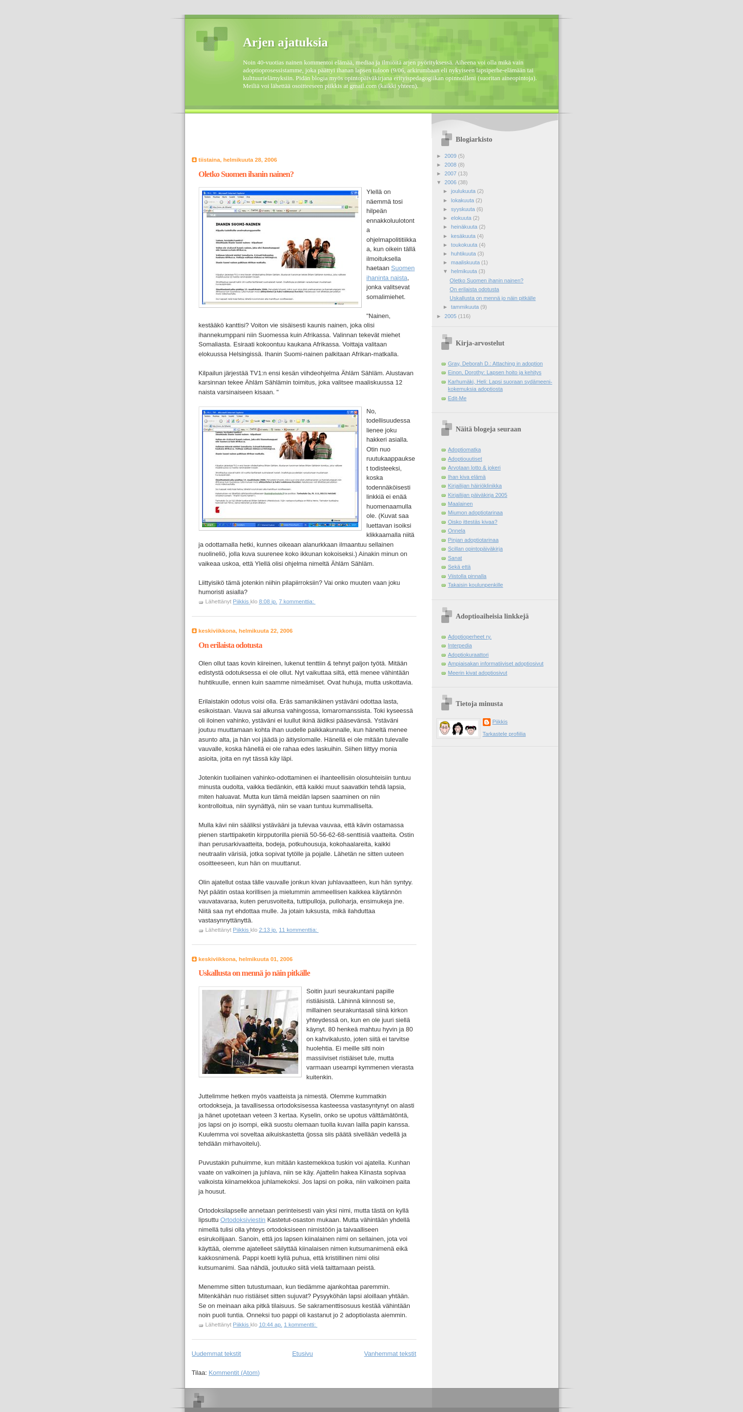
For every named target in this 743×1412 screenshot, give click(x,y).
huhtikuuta (464, 254)
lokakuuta (463, 200)
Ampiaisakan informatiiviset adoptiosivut (496, 663)
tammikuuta (465, 307)
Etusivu (302, 1353)
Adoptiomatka (464, 449)
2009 (451, 156)
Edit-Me (457, 398)
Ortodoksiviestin (242, 1219)
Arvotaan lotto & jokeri (474, 468)
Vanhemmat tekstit (390, 1353)
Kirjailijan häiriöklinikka (475, 486)
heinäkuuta (465, 227)
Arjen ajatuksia (285, 42)
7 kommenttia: (297, 601)
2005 (451, 316)
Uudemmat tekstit (216, 1353)
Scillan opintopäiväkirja (475, 549)
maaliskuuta (466, 262)
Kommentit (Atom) (234, 1372)
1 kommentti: (300, 1324)
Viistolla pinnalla (467, 576)
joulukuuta (464, 191)
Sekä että (459, 567)
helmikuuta (465, 271)
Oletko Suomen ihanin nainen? (246, 174)
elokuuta (462, 218)
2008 (451, 165)
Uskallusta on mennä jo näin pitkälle (254, 973)
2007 (451, 173)
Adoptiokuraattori (468, 655)
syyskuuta (463, 209)
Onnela (457, 531)
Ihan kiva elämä (467, 477)
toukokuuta (465, 245)
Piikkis (500, 722)
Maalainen (460, 504)
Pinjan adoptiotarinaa (473, 540)
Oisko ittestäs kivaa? (472, 522)
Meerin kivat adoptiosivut (478, 673)
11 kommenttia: (298, 930)
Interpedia (460, 645)
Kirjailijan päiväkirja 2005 (478, 495)
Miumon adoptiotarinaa (475, 512)
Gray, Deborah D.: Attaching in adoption (495, 363)
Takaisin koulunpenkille (475, 585)
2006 (451, 182)
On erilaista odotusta (230, 645)
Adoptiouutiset (465, 459)
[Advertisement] (249, 137)
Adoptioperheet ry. (470, 637)
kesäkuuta (464, 236)
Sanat (455, 558)
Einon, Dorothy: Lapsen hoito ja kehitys (495, 372)
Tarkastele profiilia (504, 734)
